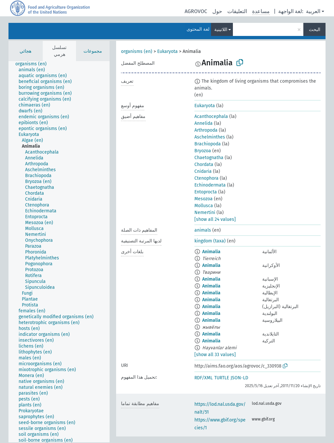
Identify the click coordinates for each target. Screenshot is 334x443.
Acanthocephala (211, 116)
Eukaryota (167, 51)
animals (202, 230)
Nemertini (204, 212)
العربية (313, 11)
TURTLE (221, 378)
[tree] (59, 251)
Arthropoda (206, 130)
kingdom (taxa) (210, 241)
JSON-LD (239, 378)
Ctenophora (206, 178)
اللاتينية (220, 29)
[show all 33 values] (215, 354)
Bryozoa (202, 151)
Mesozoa (203, 199)
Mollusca (203, 205)
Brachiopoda (207, 144)
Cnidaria (203, 171)
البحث (314, 29)
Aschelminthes (209, 137)
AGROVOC (196, 11)
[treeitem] (34, 64)
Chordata (203, 164)
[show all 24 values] (215, 219)
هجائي (25, 51)
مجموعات (93, 51)
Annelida (203, 123)
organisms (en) (136, 51)
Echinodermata (210, 185)
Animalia (211, 251)
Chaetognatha (208, 157)
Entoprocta (205, 192)
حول (217, 11)
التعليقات (237, 11)
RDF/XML (203, 378)
